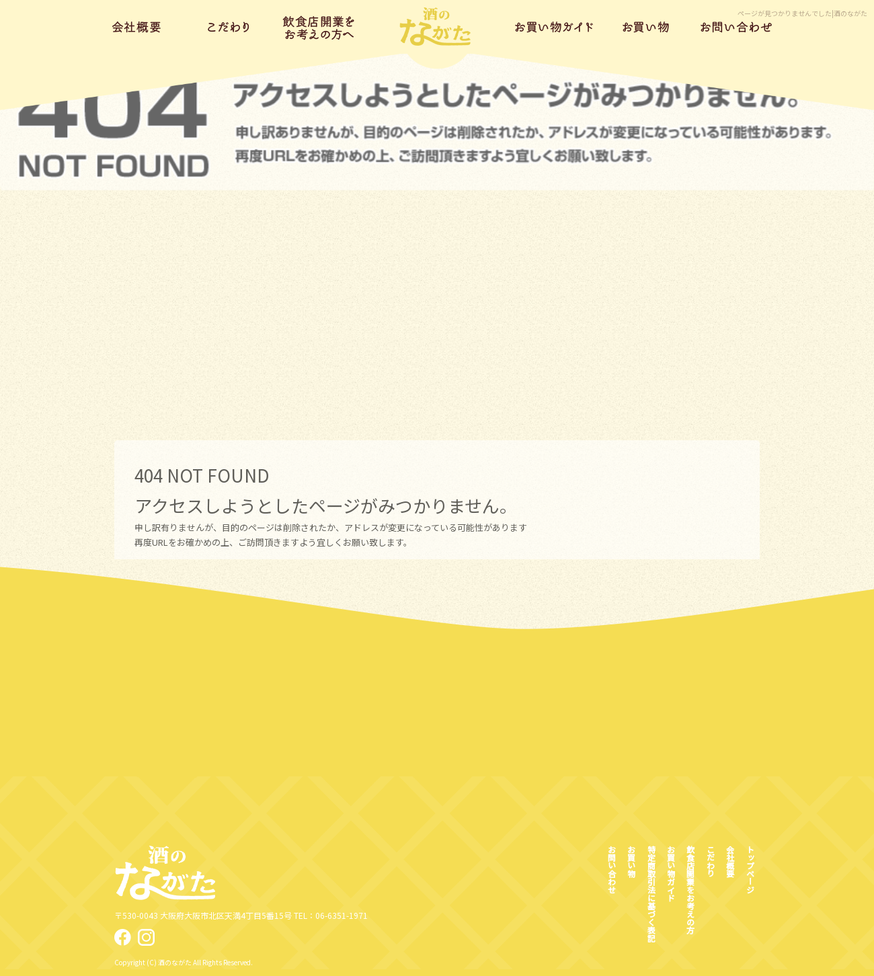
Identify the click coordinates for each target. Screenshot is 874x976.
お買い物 (645, 27)
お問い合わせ (736, 27)
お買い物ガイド (555, 27)
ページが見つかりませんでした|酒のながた (802, 13)
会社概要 (138, 27)
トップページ (437, 27)
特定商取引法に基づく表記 (651, 893)
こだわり (229, 27)
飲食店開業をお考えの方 (319, 27)
